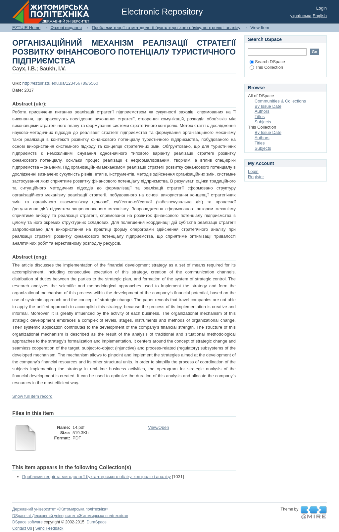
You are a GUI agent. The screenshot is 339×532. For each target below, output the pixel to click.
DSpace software (27, 522)
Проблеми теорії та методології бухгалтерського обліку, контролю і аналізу (166, 27)
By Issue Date (268, 106)
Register (256, 176)
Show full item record (32, 396)
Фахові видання (66, 27)
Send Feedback (49, 528)
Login (321, 8)
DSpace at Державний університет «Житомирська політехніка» (70, 515)
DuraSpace (96, 522)
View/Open (158, 427)
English (320, 15)
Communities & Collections (280, 101)
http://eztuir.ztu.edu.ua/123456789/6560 (60, 83)
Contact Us (22, 528)
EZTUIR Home (26, 27)
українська (301, 15)
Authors (262, 111)
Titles (260, 116)
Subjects (263, 121)
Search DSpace (267, 61)
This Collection (266, 67)
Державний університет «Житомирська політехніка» (60, 509)
